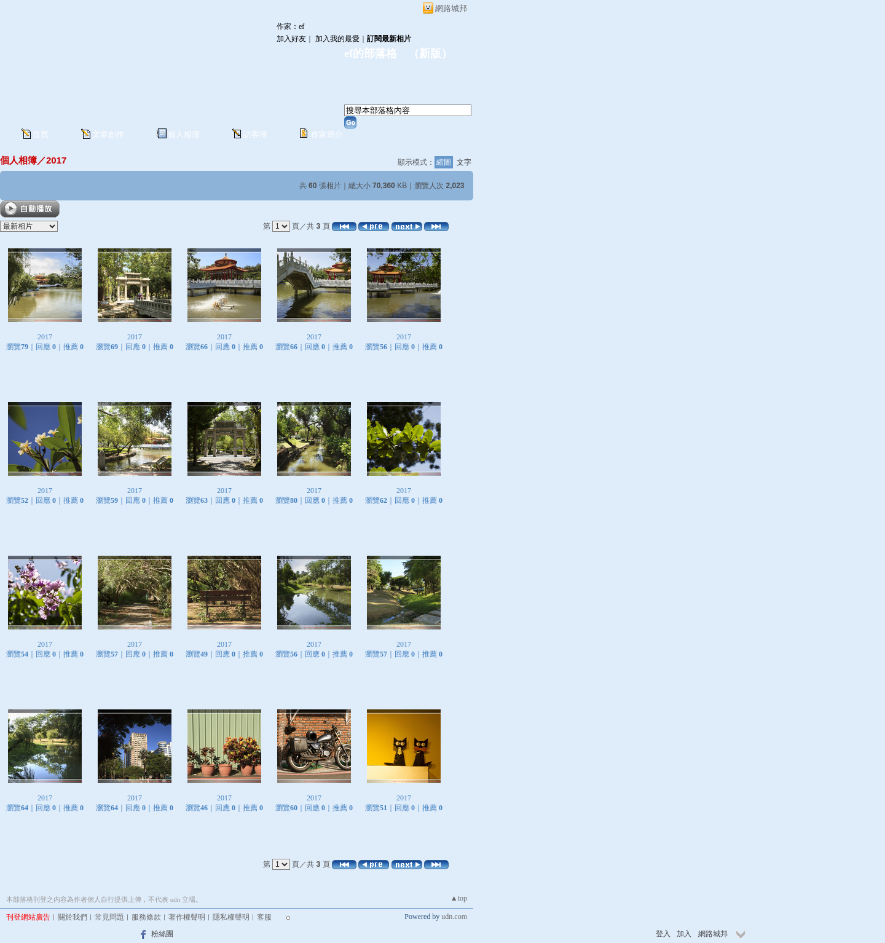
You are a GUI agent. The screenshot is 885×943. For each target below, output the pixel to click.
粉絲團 (162, 933)
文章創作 (108, 134)
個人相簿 (184, 134)
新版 (430, 53)
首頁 (41, 134)
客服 (264, 917)
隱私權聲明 (231, 917)
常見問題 (109, 917)
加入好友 (291, 38)
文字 (464, 162)
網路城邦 (451, 8)
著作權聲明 (186, 917)
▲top (458, 898)
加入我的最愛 (337, 38)
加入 (684, 933)
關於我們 (72, 917)
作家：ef (290, 26)
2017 (56, 160)
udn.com (454, 916)
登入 (663, 933)
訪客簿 (255, 134)
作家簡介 (327, 134)
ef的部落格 (370, 53)
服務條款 (146, 917)
